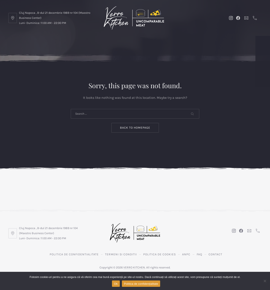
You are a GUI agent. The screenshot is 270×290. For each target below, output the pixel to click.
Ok (116, 283)
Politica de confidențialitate (141, 283)
